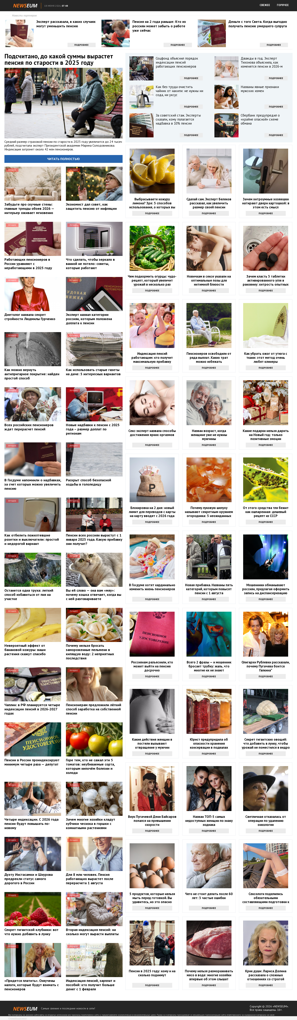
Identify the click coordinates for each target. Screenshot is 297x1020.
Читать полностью (63, 159)
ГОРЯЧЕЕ (283, 5)
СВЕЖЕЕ (265, 5)
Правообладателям (17, 1018)
